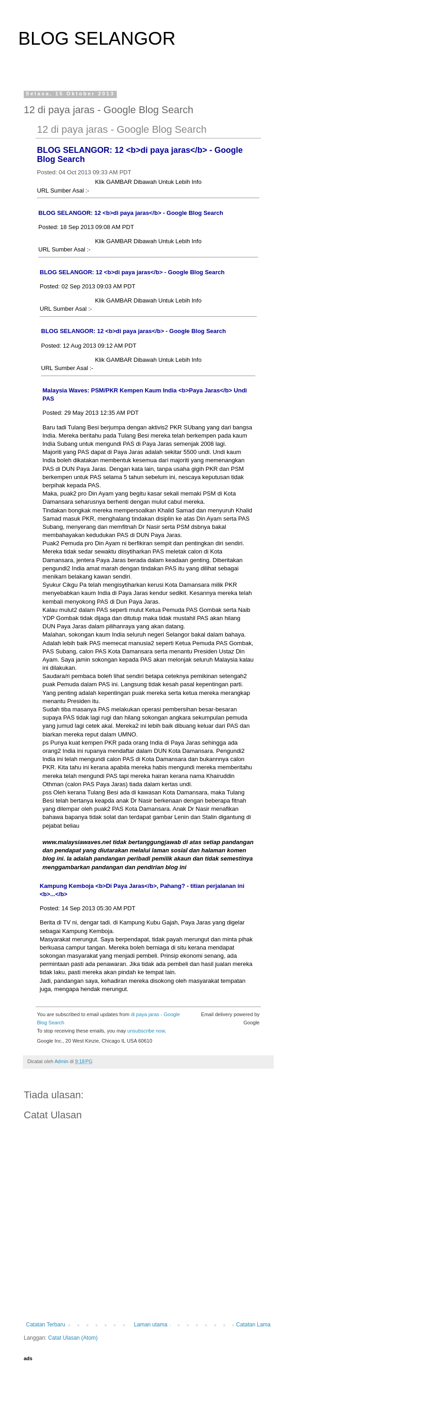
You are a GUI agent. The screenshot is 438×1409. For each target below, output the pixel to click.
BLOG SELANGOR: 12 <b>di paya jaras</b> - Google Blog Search (130, 212)
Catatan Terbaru (45, 1324)
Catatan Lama (253, 1324)
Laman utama (150, 1324)
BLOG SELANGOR (97, 38)
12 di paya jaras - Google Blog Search (122, 129)
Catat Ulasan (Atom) (73, 1338)
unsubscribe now (146, 1030)
